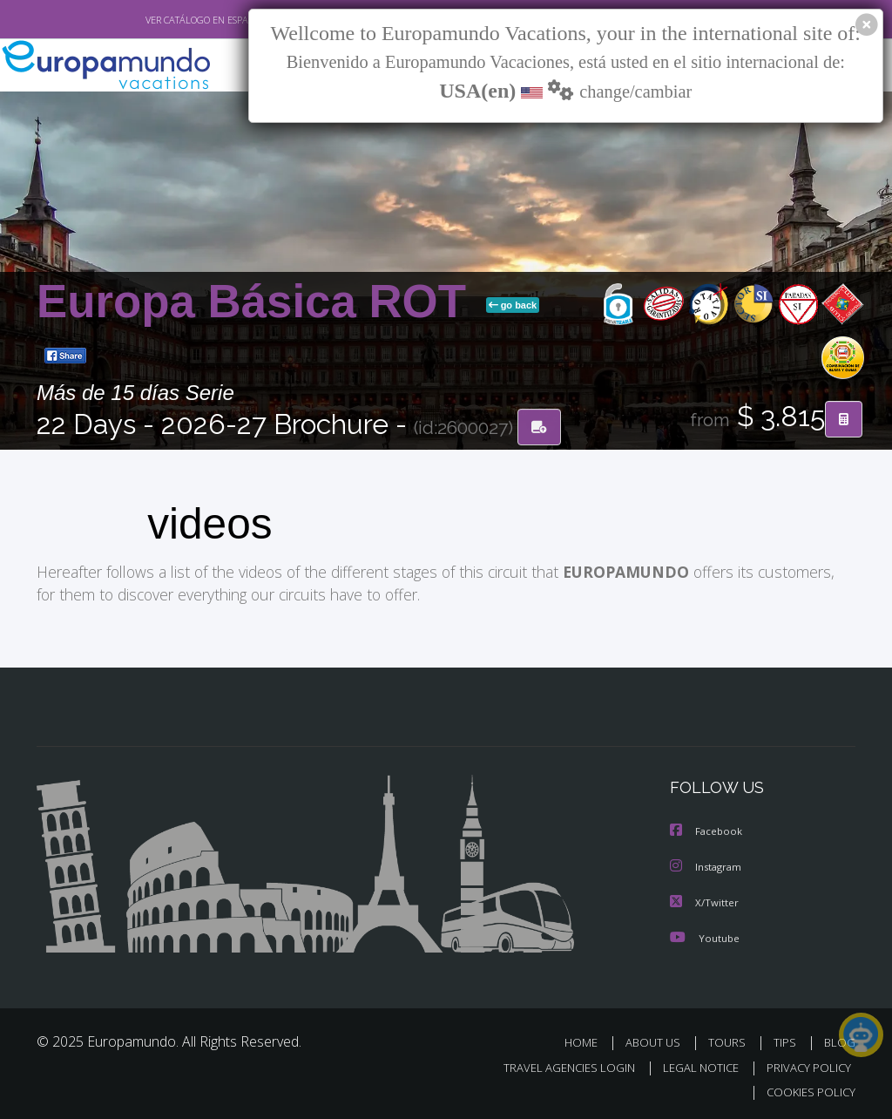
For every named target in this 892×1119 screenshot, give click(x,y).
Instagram (708, 865)
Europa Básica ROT (258, 302)
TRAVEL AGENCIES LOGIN (556, 1064)
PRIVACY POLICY (804, 1064)
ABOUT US (657, 1040)
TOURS (730, 1040)
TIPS (787, 1040)
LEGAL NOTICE (692, 1064)
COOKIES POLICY (807, 1089)
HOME (588, 1040)
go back (513, 306)
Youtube (705, 935)
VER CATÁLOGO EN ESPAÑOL (166, 20)
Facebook (707, 831)
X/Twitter (705, 900)
